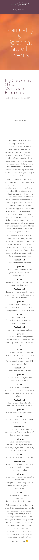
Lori (15, 98)
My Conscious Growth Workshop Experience (18, 86)
